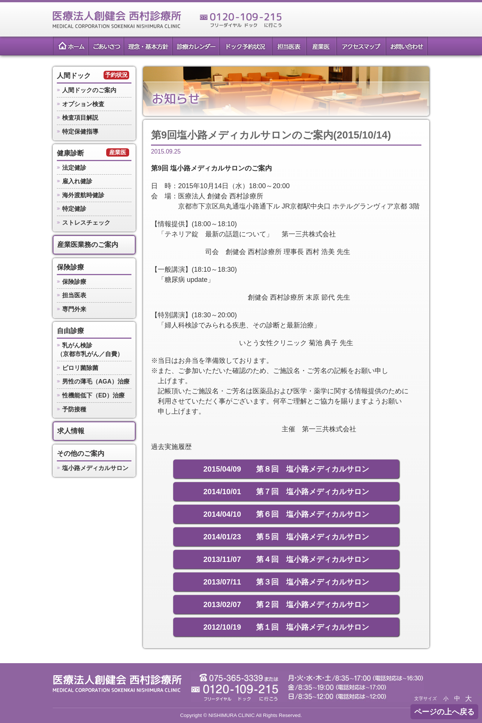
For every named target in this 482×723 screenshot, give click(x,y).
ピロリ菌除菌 (80, 368)
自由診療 (70, 331)
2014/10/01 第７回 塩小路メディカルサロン (286, 491)
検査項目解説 (80, 117)
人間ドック (74, 75)
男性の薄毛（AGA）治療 (96, 381)
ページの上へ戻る (444, 712)
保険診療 (70, 267)
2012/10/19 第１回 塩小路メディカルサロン (286, 627)
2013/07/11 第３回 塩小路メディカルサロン (286, 582)
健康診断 (70, 153)
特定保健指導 (80, 131)
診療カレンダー (195, 46)
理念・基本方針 (147, 46)
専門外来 (74, 309)
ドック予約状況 (245, 46)
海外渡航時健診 (83, 195)
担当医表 (289, 46)
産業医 (321, 46)
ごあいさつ (105, 46)
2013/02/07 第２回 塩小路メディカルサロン (286, 604)
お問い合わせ (406, 46)
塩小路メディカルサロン (95, 468)
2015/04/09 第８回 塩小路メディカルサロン (286, 469)
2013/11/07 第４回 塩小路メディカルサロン (286, 559)
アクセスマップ (360, 46)
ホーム (70, 46)
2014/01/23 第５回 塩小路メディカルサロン (286, 537)
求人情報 (70, 431)
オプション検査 (83, 104)
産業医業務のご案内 (87, 244)
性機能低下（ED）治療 (93, 395)
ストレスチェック (86, 222)
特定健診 (74, 208)
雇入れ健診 (77, 181)
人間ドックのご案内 (89, 90)
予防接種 (74, 409)
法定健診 (74, 167)
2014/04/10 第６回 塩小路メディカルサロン (286, 514)
